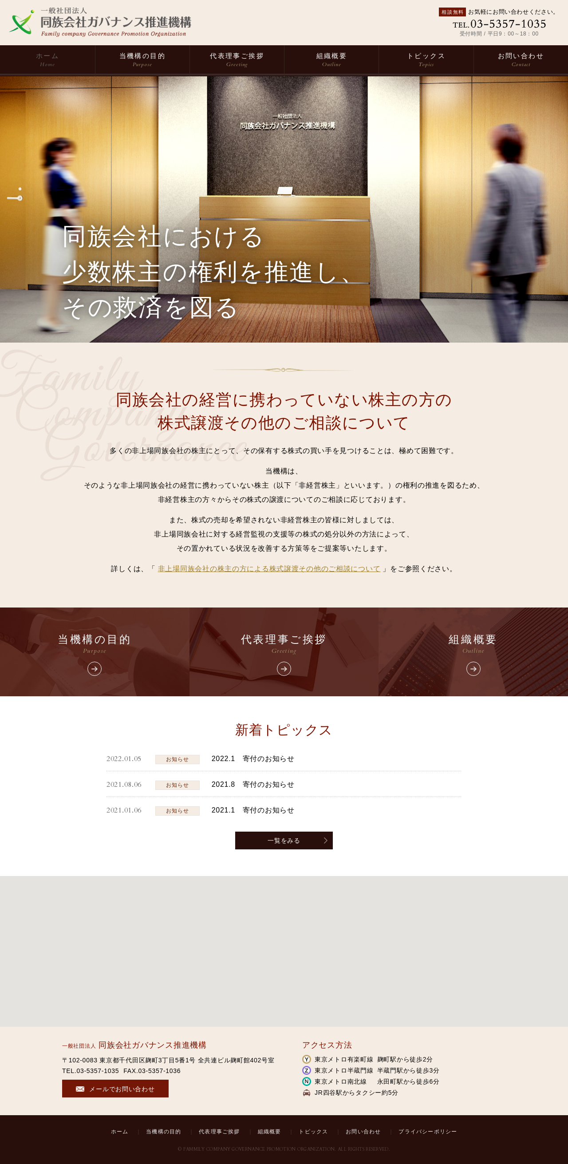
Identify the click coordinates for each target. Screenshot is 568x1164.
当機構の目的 (142, 60)
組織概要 (331, 60)
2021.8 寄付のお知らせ (253, 784)
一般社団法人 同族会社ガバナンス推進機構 (100, 22)
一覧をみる (284, 840)
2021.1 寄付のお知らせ (253, 810)
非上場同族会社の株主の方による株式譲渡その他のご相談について (269, 568)
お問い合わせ (521, 60)
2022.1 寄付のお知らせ (253, 758)
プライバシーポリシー (427, 1131)
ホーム (47, 60)
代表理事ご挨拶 (237, 60)
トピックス (426, 60)
